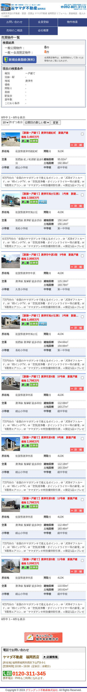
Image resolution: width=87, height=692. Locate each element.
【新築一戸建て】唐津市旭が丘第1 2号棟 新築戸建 (51, 315)
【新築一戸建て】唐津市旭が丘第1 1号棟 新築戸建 (51, 193)
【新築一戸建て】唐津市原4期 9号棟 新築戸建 (48, 437)
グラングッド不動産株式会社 (42, 690)
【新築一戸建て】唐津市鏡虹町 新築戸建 (44, 132)
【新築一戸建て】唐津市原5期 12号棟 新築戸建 (49, 498)
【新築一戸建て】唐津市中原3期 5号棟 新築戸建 (49, 254)
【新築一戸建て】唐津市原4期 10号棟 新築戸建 (49, 376)
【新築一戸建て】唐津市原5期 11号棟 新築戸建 (49, 559)
